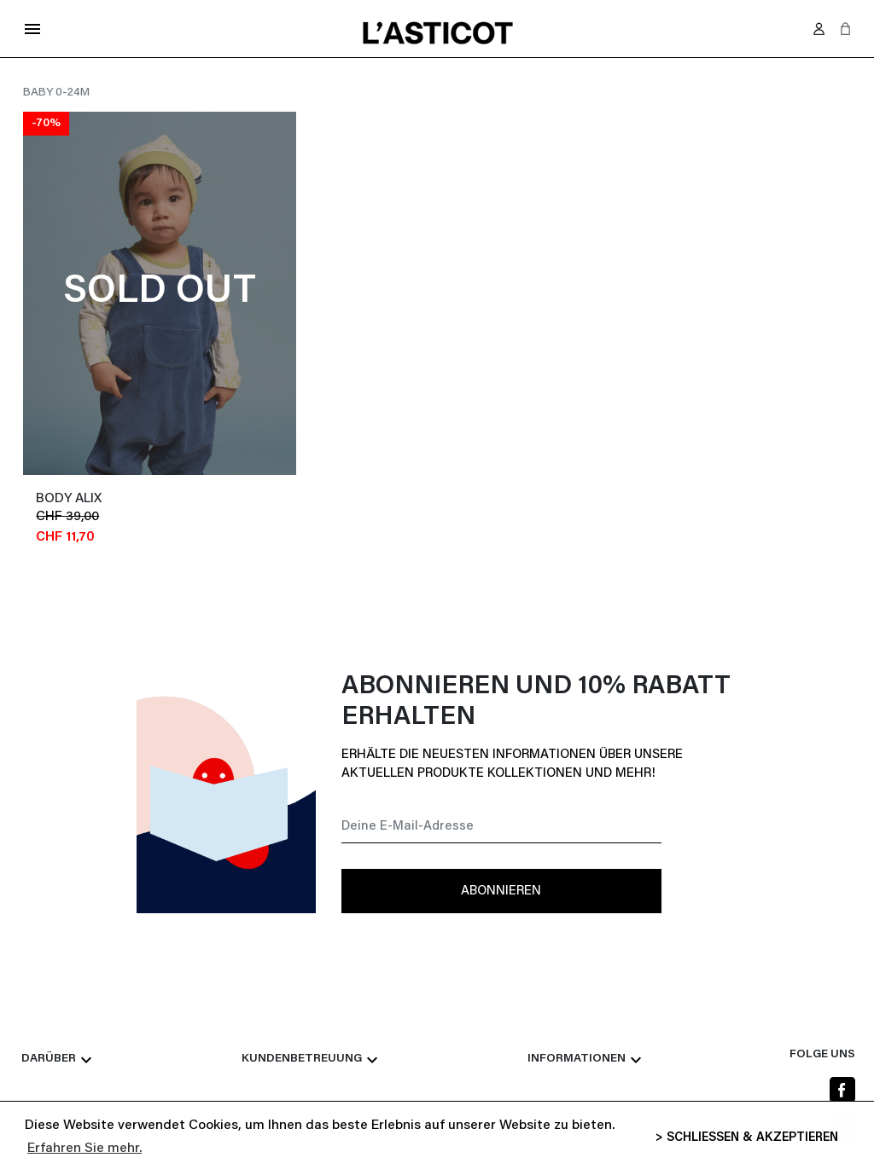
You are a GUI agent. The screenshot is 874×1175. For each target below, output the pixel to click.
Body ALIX (69, 499)
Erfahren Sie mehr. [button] (84, 1148)
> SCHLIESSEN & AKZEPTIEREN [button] (747, 1138)
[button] (845, 28)
